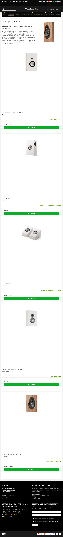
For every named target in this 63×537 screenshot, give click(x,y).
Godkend (35, 525)
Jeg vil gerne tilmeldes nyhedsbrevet (44, 518)
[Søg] (9, 9)
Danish (39, 1)
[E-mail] (46, 515)
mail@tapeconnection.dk (13, 498)
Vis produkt (31, 128)
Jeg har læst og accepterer (46, 521)
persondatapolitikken (53, 521)
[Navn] (46, 512)
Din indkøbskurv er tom (53, 9)
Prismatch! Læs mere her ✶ (10, 514)
